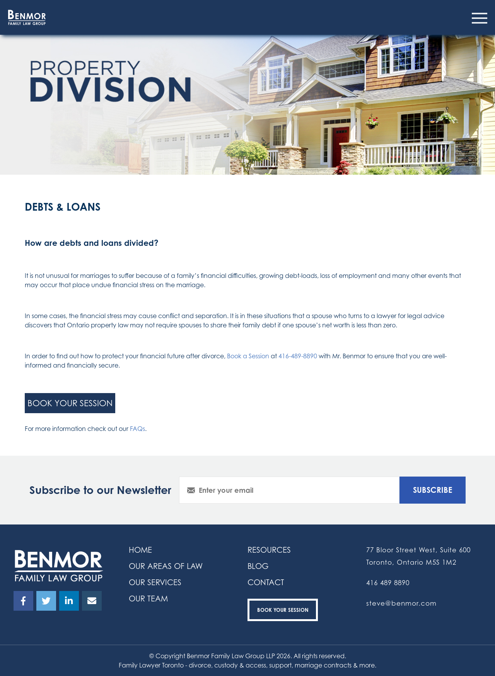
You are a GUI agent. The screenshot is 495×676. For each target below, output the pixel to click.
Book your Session (283, 610)
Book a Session (248, 356)
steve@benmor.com (401, 603)
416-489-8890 (297, 356)
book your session (70, 403)
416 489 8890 (388, 583)
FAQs (137, 429)
